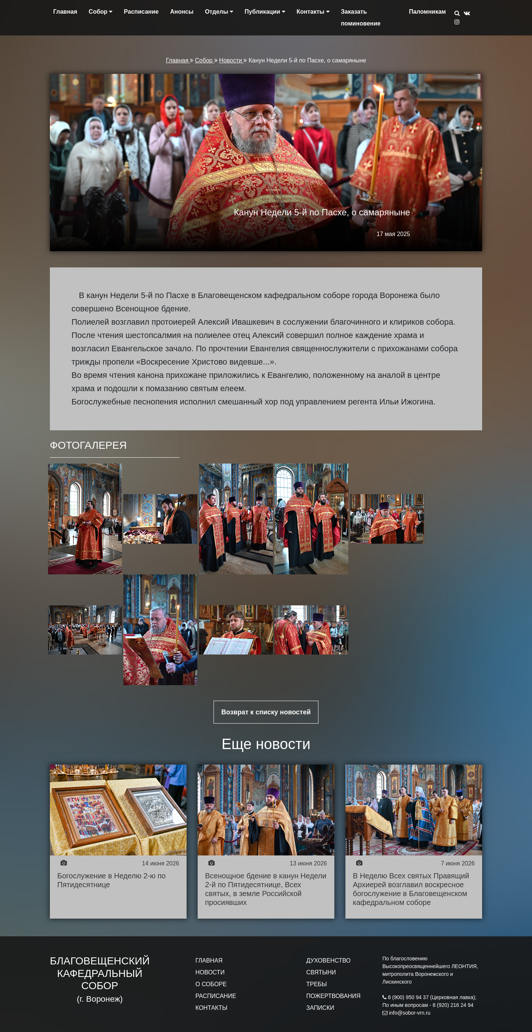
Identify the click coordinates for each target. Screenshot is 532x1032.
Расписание (141, 11)
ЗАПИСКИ (320, 1008)
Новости (231, 60)
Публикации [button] (265, 11)
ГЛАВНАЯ (208, 960)
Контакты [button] (313, 11)
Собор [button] (100, 11)
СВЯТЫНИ (321, 972)
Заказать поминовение (361, 17)
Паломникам (427, 11)
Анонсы (181, 11)
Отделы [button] (219, 11)
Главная (65, 11)
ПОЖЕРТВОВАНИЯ (333, 996)
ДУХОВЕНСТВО (328, 960)
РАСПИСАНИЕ (215, 996)
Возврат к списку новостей (266, 712)
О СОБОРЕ (211, 984)
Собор (204, 60)
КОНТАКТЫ (211, 1008)
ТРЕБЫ (316, 984)
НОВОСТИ (210, 972)
